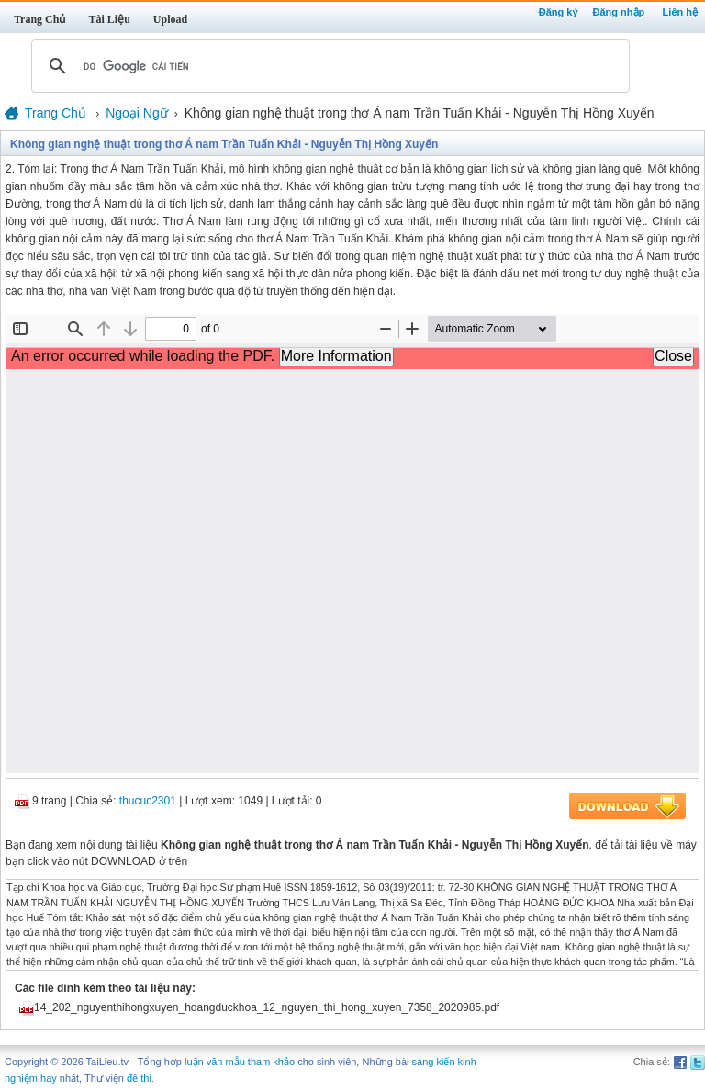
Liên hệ (680, 11)
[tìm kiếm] (328, 66)
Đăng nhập (619, 11)
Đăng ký (558, 11)
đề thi (139, 1078)
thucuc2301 (147, 800)
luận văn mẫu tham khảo (240, 1061)
